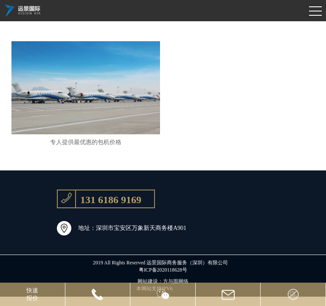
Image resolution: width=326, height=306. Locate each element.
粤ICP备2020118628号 (163, 270)
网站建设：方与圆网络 (163, 281)
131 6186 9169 (99, 198)
